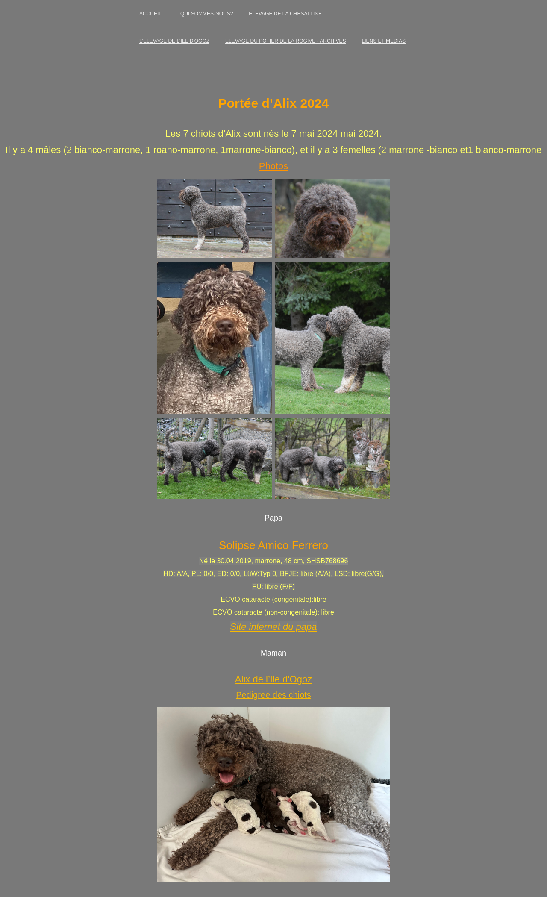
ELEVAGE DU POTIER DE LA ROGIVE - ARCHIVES (285, 41)
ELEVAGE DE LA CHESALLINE (285, 14)
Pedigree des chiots (273, 695)
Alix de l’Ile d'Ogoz (273, 679)
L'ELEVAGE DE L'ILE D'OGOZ (174, 41)
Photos (273, 166)
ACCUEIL (150, 14)
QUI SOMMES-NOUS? (206, 14)
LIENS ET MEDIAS (384, 41)
